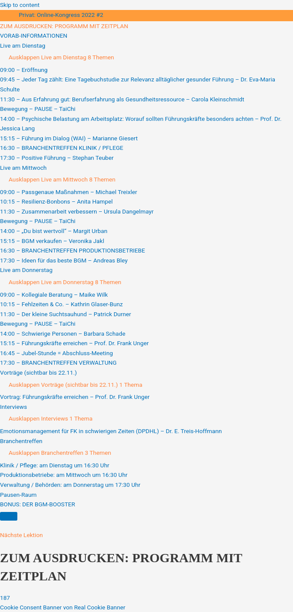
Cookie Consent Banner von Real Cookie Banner (62, 607)
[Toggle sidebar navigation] (8, 17)
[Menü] (8, 516)
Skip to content (19, 4)
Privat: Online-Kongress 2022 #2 (61, 14)
